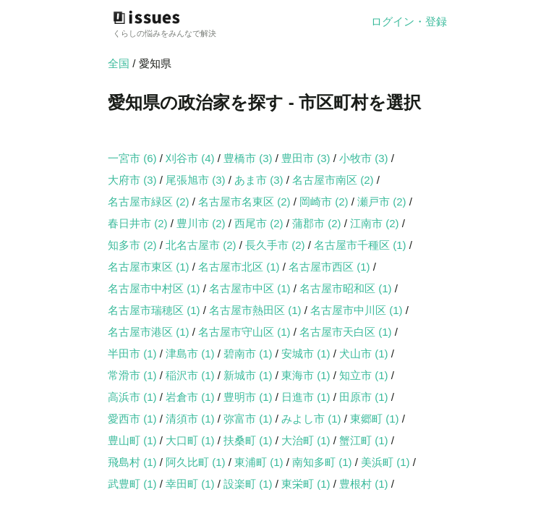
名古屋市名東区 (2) (246, 201)
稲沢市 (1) (192, 375)
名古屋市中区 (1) (251, 288)
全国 (118, 63)
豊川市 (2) (202, 223)
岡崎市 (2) (325, 201)
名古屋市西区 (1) (331, 266)
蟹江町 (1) (365, 440)
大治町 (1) (307, 440)
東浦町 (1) (260, 462)
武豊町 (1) (134, 484)
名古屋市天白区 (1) (347, 332)
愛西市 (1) (134, 418)
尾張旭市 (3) (197, 180)
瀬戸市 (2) (383, 201)
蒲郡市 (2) (318, 223)
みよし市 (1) (312, 418)
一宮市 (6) (134, 158)
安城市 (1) (307, 353)
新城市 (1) (249, 375)
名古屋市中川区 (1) (358, 310)
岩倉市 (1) (192, 397)
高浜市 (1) (134, 397)
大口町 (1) (192, 440)
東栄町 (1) (307, 484)
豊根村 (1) (365, 484)
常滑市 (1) (134, 375)
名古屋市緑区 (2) (150, 201)
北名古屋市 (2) (202, 245)
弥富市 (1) (249, 418)
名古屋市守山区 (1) (246, 332)
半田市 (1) (134, 353)
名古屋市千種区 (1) (361, 245)
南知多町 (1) (323, 462)
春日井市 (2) (139, 223)
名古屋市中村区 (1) (155, 288)
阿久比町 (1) (197, 462)
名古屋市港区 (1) (150, 332)
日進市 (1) (307, 397)
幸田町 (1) (192, 484)
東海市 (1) (307, 375)
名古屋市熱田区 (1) (256, 310)
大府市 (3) (134, 180)
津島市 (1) (192, 353)
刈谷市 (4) (192, 158)
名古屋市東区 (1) (150, 266)
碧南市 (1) (249, 353)
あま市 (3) (260, 180)
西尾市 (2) (260, 223)
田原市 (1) (365, 397)
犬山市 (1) (365, 353)
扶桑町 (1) (249, 440)
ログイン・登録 (409, 21)
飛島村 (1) (134, 462)
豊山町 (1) (134, 440)
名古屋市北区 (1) (240, 266)
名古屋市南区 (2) (334, 180)
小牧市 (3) (365, 158)
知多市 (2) (134, 245)
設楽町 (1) (249, 484)
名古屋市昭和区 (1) (347, 288)
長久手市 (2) (276, 245)
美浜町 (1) (387, 462)
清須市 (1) (192, 418)
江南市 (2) (376, 223)
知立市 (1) (365, 375)
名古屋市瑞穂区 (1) (155, 310)
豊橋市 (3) (249, 158)
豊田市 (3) (307, 158)
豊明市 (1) (249, 397)
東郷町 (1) (376, 418)
